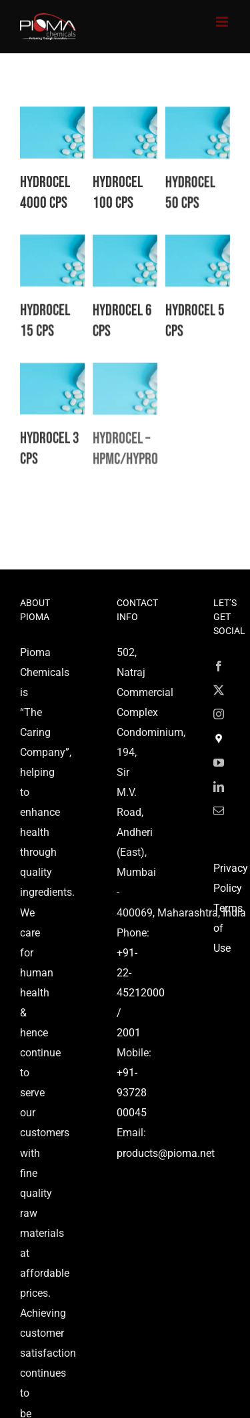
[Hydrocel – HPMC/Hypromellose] (127, 384)
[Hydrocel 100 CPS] (127, 116)
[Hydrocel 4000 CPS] (52, 116)
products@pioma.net (166, 1153)
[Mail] (218, 810)
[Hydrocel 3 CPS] (52, 384)
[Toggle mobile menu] (223, 22)
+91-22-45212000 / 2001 (141, 992)
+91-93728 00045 (132, 1092)
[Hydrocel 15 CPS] (60, 244)
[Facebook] (218, 666)
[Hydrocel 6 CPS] (119, 254)
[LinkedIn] (218, 786)
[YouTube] (218, 762)
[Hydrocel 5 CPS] (195, 254)
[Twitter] (218, 690)
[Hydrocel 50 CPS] (187, 126)
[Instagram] (218, 714)
